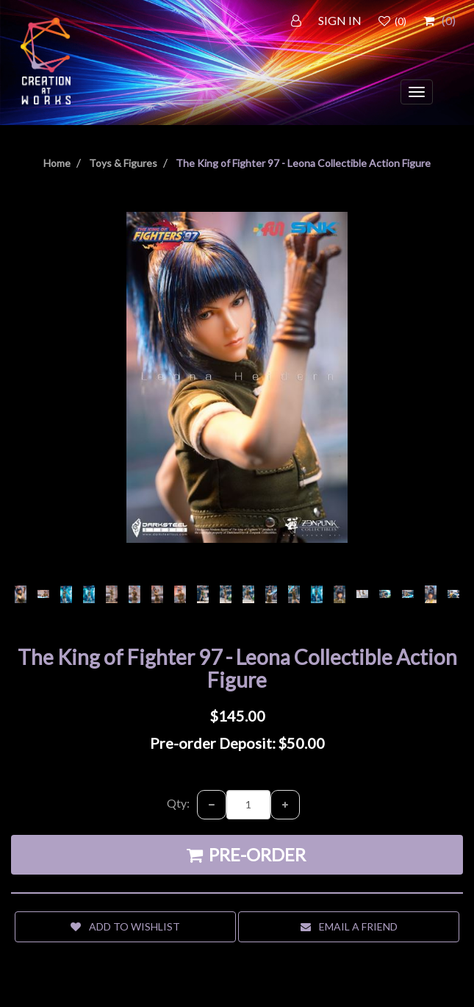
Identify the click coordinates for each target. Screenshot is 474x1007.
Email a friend (349, 926)
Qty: (178, 803)
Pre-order (246, 854)
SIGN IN (340, 20)
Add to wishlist (125, 926)
